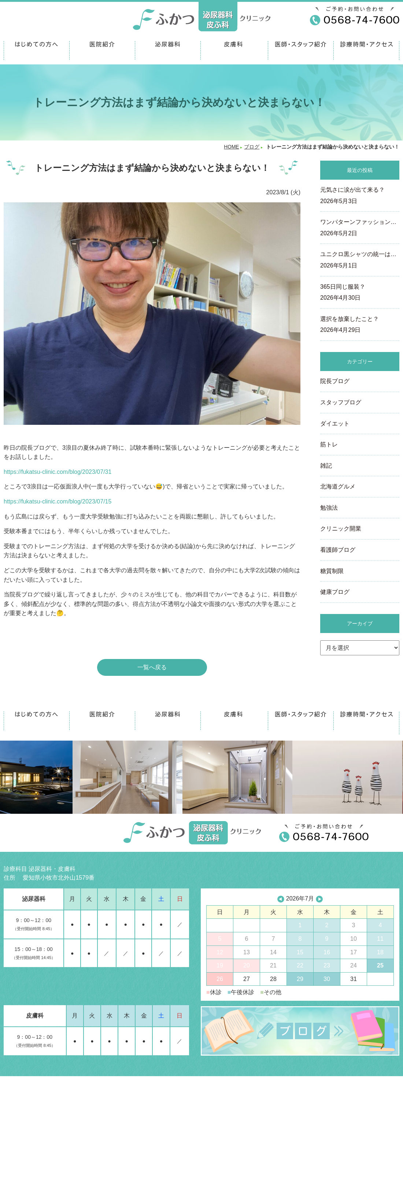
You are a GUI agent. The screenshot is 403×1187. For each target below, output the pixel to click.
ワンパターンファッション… (359, 228)
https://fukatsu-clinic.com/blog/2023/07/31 (57, 472)
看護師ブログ (337, 550)
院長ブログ (335, 381)
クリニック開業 (340, 528)
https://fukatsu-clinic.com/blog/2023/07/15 (57, 501)
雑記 (326, 466)
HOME (231, 147)
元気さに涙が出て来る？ (359, 196)
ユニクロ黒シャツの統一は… (359, 260)
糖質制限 (332, 571)
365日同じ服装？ (359, 293)
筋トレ (329, 444)
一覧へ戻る (152, 667)
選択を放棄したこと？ (359, 325)
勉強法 (329, 508)
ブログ (251, 147)
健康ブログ (335, 592)
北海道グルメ (337, 486)
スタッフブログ (340, 402)
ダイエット (335, 423)
